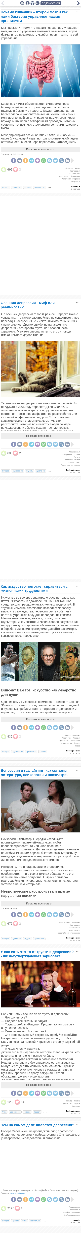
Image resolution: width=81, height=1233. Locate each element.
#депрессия (75, 171)
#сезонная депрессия (70, 465)
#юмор (69, 1101)
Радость (28, 187)
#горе (77, 746)
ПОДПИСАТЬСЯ (51, 3)
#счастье (70, 168)
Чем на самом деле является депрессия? (37, 1125)
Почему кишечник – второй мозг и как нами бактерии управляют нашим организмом (34, 16)
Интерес (5, 187)
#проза (77, 743)
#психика (76, 922)
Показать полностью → (40, 149)
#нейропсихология (72, 1215)
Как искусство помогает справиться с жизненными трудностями (34, 588)
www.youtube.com (17, 1193)
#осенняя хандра (72, 460)
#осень (77, 454)
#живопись (75, 741)
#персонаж (75, 933)
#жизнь (68, 735)
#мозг (77, 168)
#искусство (67, 738)
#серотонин (64, 176)
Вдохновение (40, 187)
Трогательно (31, 752)
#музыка (76, 735)
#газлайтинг (63, 933)
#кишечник (75, 176)
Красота (43, 752)
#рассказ (76, 1106)
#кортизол (75, 181)
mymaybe (75, 186)
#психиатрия (74, 928)
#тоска (71, 462)
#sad (78, 462)
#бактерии (66, 179)
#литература (74, 930)
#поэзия (76, 738)
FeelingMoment (73, 470)
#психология (74, 452)
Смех (4, 1112)
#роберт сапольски (71, 1212)
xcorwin (76, 1220)
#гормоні (76, 179)
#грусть (77, 457)
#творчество (66, 743)
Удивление (16, 187)
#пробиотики (74, 174)
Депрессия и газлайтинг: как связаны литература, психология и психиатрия (35, 772)
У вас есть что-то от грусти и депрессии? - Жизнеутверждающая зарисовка (37, 954)
